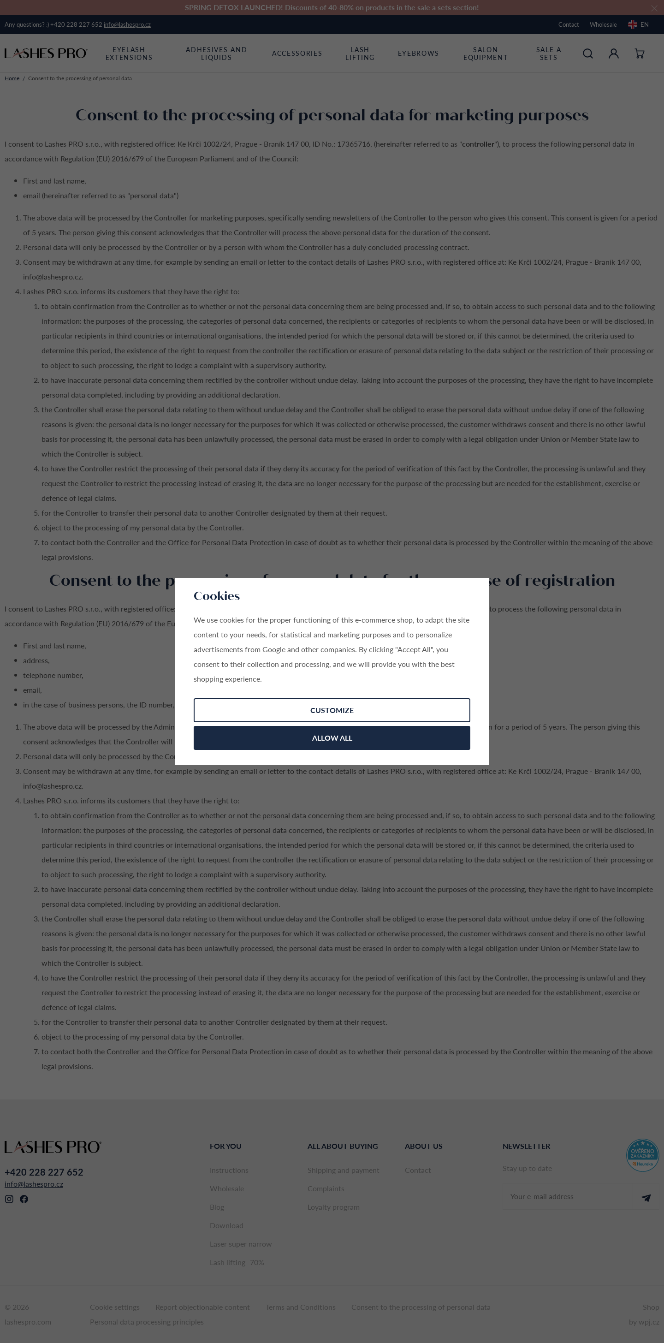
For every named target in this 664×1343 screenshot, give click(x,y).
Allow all (332, 737)
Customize (332, 710)
